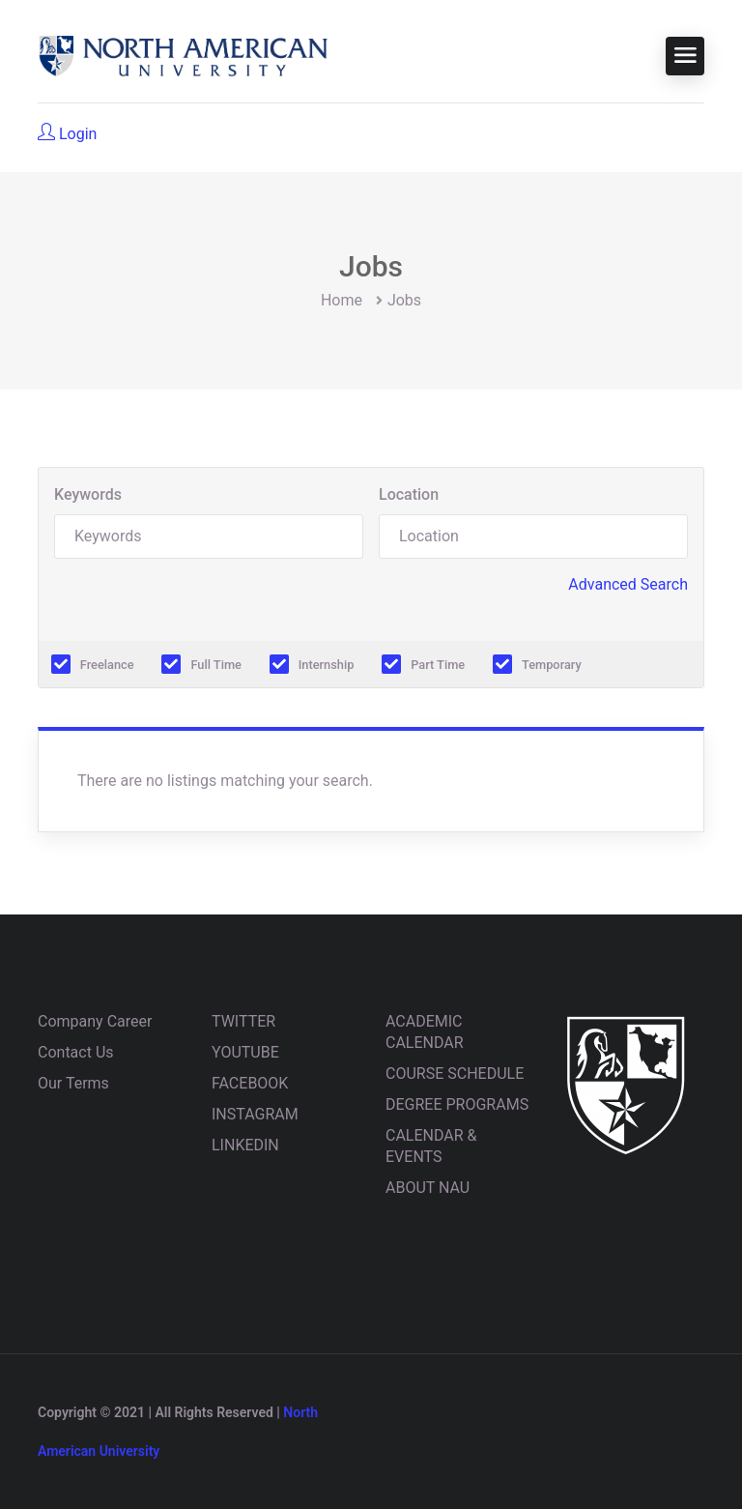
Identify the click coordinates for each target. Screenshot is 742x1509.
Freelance (107, 664)
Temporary (552, 664)
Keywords (88, 494)
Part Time (438, 664)
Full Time (216, 664)
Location (409, 494)
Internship (327, 664)
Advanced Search (628, 584)
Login (67, 133)
